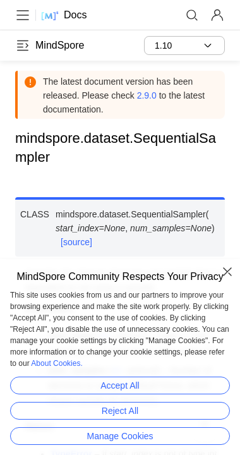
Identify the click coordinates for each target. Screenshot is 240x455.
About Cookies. (56, 363)
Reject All (120, 411)
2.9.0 (147, 95)
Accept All (119, 385)
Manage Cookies (120, 436)
